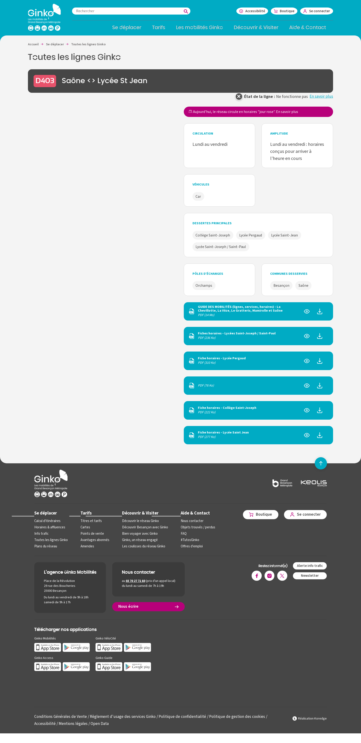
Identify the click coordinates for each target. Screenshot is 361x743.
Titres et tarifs (90, 524)
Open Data (101, 727)
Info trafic (41, 537)
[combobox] (136, 11)
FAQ (180, 537)
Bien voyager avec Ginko (137, 537)
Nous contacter (189, 524)
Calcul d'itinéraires (47, 524)
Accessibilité (45, 727)
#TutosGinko (187, 543)
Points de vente (91, 537)
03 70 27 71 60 (135, 584)
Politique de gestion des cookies (241, 720)
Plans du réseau (45, 549)
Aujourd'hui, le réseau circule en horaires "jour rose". (243, 115)
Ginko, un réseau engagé (137, 543)
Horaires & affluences (49, 530)
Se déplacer (45, 516)
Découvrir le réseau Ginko (138, 524)
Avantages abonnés (94, 543)
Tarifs (85, 516)
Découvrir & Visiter (138, 516)
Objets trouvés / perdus (195, 530)
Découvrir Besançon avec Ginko (142, 530)
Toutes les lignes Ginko (50, 543)
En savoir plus (321, 100)
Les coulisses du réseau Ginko (141, 549)
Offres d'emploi (189, 549)
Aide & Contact (192, 516)
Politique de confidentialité (185, 720)
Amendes (86, 549)
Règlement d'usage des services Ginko (124, 720)
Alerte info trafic (309, 569)
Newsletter (309, 579)
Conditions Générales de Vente (61, 720)
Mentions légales (73, 727)
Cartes (84, 530)
